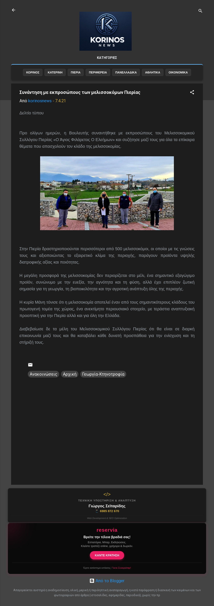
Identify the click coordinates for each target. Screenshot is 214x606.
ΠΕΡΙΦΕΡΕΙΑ (98, 72)
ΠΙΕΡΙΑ (76, 72)
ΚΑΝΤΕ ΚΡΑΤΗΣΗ (107, 555)
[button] (192, 93)
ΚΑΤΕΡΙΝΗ (55, 72)
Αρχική (69, 374)
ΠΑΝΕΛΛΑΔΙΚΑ (126, 72)
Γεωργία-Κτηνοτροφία (103, 374)
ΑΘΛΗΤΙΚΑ (152, 72)
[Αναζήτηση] (200, 11)
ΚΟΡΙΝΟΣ (32, 72)
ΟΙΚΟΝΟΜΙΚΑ (178, 72)
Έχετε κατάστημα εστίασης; (107, 568)
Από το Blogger (107, 580)
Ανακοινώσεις (43, 374)
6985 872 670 (107, 511)
